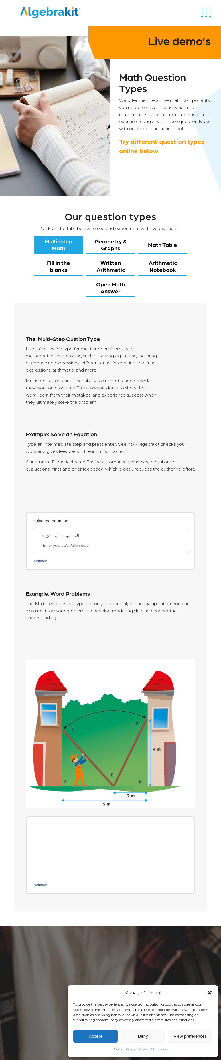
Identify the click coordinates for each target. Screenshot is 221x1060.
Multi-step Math (58, 244)
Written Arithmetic (110, 266)
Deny (143, 1036)
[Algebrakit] (50, 13)
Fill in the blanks (58, 266)
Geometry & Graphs (111, 244)
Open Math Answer (110, 287)
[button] (209, 993)
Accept (95, 1036)
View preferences (190, 1036)
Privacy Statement (153, 1049)
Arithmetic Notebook (163, 266)
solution (40, 561)
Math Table (162, 244)
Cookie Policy (124, 1049)
